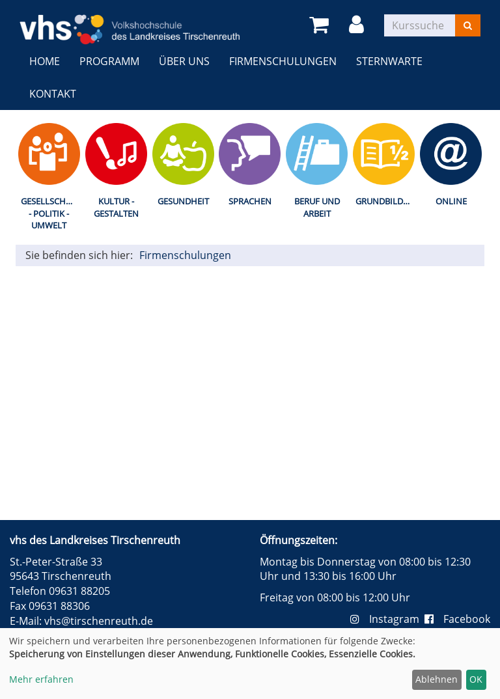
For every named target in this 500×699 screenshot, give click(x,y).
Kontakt (52, 94)
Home (44, 61)
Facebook (457, 619)
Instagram (387, 619)
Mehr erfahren (41, 679)
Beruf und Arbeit (317, 207)
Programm (109, 61)
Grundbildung (386, 201)
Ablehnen (436, 679)
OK (475, 679)
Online (451, 201)
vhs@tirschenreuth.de (98, 621)
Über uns (184, 61)
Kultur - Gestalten (116, 207)
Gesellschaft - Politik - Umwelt (50, 213)
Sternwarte (389, 61)
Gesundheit (183, 201)
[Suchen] (467, 25)
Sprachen (250, 201)
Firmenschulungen (283, 61)
